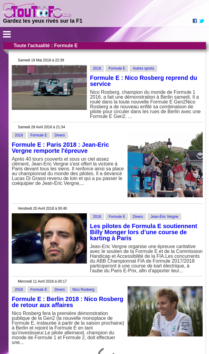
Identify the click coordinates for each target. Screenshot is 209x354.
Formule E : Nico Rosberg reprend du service (143, 80)
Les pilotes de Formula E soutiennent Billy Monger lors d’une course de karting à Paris (143, 232)
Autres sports (143, 68)
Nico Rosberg (83, 289)
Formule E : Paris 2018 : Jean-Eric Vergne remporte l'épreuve (60, 147)
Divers (60, 135)
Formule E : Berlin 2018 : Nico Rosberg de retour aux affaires (67, 302)
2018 (97, 68)
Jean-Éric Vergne (164, 217)
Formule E (117, 68)
